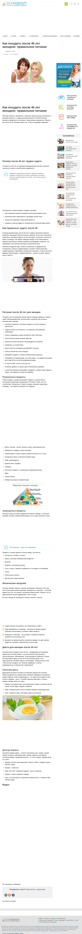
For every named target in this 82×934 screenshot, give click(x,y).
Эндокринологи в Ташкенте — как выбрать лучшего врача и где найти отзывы (71, 222)
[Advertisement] (41, 21)
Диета (6, 36)
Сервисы (77, 36)
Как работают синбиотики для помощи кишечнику (72, 205)
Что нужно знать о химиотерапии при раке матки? (71, 213)
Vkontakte (74, 4)
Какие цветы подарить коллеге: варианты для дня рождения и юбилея (71, 165)
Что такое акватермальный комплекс (71, 148)
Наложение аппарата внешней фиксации (71, 156)
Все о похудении (66, 36)
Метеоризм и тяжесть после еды (72, 141)
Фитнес (14, 36)
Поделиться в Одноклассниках (9, 895)
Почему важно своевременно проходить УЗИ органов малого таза (70, 185)
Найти (66, 4)
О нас (76, 920)
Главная (6, 54)
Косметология (34, 36)
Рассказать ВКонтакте (6, 895)
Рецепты (23, 36)
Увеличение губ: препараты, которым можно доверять (71, 175)
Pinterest (78, 4)
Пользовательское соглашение (48, 922)
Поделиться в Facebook (13, 895)
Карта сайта (69, 920)
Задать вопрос (64, 82)
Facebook (71, 4)
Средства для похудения (50, 36)
